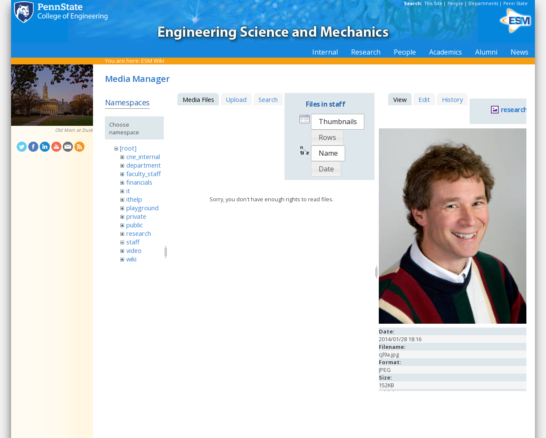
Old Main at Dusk (74, 130)
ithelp (134, 199)
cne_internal (143, 156)
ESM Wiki (152, 60)
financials (139, 182)
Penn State (515, 3)
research (138, 233)
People (455, 3)
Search (268, 99)
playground (142, 207)
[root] (128, 148)
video (134, 250)
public (134, 224)
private (136, 216)
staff (132, 242)
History (452, 99)
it (128, 190)
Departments (483, 3)
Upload (236, 99)
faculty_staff (143, 173)
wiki (131, 259)
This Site (433, 3)
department (143, 165)
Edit (424, 99)
